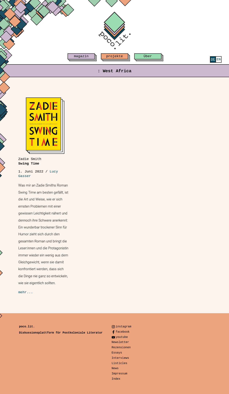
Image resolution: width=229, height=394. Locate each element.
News (115, 368)
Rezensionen (121, 347)
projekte (114, 56)
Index (116, 379)
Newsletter (120, 342)
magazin (81, 56)
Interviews (120, 358)
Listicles (119, 363)
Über (148, 56)
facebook (123, 332)
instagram (123, 326)
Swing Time (29, 161)
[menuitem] (213, 59)
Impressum (119, 373)
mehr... (25, 292)
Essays (117, 352)
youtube (122, 337)
